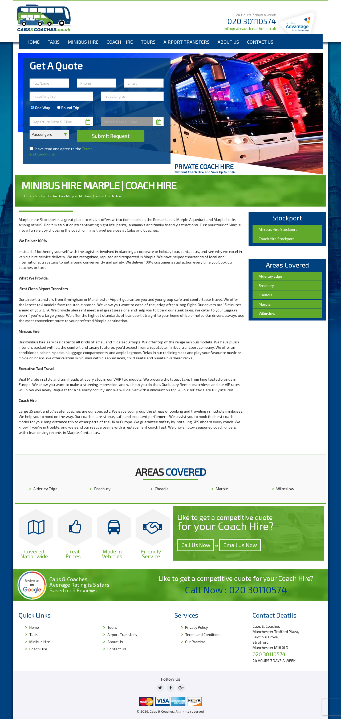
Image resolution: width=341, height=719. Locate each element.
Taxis (54, 42)
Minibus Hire (83, 42)
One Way (40, 107)
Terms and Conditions (203, 634)
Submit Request (110, 136)
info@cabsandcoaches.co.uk (250, 28)
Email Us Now (240, 545)
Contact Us (260, 42)
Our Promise (195, 641)
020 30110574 (251, 21)
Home (33, 42)
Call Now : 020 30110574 (236, 589)
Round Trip (68, 107)
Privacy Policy (196, 627)
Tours (148, 42)
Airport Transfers (187, 42)
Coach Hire (120, 42)
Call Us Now (195, 545)
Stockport (42, 196)
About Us (228, 42)
